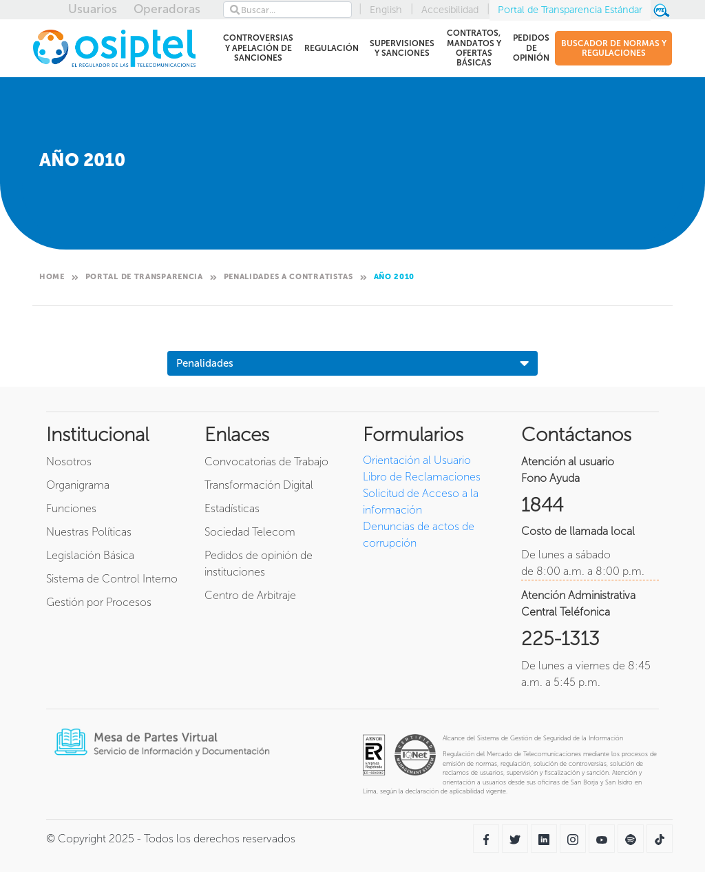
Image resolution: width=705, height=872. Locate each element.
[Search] (287, 9)
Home (52, 276)
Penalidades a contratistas (288, 276)
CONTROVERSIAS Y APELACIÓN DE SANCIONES (257, 48)
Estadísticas (232, 508)
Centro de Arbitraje (250, 595)
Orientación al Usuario (417, 460)
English (386, 9)
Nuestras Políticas (88, 531)
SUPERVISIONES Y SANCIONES (401, 48)
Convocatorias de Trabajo (266, 461)
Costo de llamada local (578, 531)
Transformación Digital (258, 484)
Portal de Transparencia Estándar (570, 9)
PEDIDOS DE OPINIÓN (530, 48)
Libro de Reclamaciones (422, 476)
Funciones (71, 508)
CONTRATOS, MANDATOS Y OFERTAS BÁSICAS (473, 48)
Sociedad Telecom (249, 531)
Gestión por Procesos (98, 602)
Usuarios (92, 9)
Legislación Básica (90, 555)
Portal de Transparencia (144, 276)
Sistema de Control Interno (112, 578)
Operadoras (167, 9)
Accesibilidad (449, 9)
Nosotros (69, 461)
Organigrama (77, 484)
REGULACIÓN (331, 50)
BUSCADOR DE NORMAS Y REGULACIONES (613, 48)
